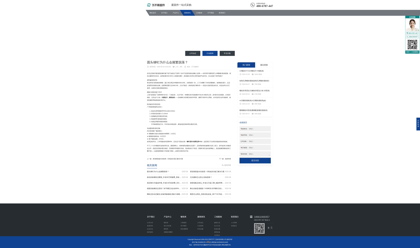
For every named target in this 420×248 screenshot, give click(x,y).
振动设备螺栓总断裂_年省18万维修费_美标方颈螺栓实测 (167, 177)
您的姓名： (244, 129)
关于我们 (164, 13)
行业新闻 (210, 53)
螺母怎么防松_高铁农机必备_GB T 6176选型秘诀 (210, 194)
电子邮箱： (244, 147)
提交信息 (255, 160)
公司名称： (244, 141)
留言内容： (244, 154)
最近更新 (264, 65)
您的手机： (244, 135)
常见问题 (227, 53)
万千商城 (210, 13)
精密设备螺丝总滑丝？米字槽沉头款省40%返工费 (167, 188)
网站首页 (153, 13)
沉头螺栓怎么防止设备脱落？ (210, 177)
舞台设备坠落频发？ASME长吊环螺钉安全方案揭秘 (210, 188)
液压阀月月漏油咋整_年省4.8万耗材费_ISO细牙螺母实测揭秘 (167, 183)
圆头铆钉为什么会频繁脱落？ (167, 171)
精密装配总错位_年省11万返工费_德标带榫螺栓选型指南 (210, 183)
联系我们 (222, 13)
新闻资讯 (187, 13)
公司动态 (192, 53)
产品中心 (176, 13)
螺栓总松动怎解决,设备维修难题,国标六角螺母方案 (167, 194)
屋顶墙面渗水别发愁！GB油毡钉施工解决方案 (168, 159)
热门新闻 (246, 65)
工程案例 (199, 13)
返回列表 (228, 159)
